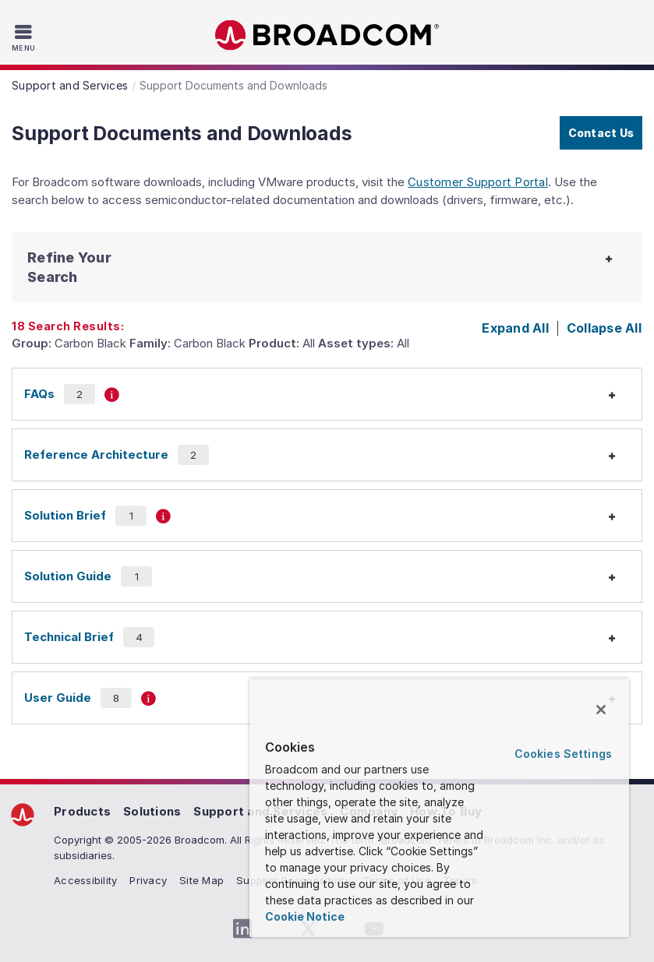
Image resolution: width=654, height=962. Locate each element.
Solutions (152, 811)
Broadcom (327, 35)
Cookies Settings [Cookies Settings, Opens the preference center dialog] (563, 753)
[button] (93, 267)
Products (82, 811)
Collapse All (604, 328)
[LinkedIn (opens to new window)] (243, 929)
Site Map (201, 880)
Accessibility (85, 880)
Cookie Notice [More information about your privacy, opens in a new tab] (305, 916)
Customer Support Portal (478, 181)
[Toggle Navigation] (25, 37)
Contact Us (601, 132)
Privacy (148, 880)
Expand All (515, 328)
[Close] (601, 709)
